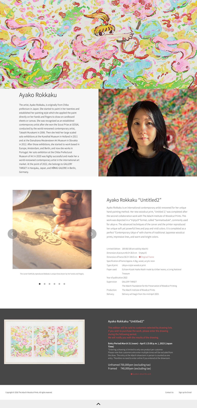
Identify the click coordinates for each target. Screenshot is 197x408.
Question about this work (141, 375)
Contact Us (169, 392)
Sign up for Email (185, 392)
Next (91, 235)
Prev (13, 235)
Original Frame (146, 258)
